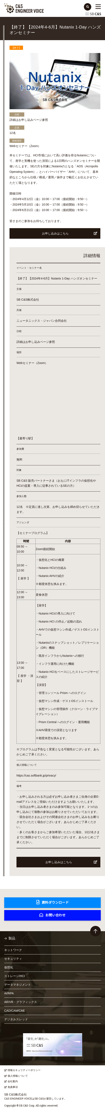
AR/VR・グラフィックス (20, 1002)
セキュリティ (13, 958)
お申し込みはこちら (69, 233)
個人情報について (18, 1075)
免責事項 (13, 1087)
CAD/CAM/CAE (14, 1010)
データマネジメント (17, 984)
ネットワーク (13, 950)
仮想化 (8, 967)
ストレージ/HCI (14, 976)
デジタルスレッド (16, 1019)
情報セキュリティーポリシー (24, 1070)
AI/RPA (9, 993)
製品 (11, 938)
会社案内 (13, 1081)
